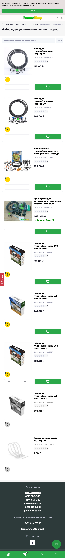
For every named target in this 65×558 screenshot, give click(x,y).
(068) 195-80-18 (32, 492)
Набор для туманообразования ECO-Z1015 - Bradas (46, 246)
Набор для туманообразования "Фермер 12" (43, 51)
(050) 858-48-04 (32, 523)
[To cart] (48, 87)
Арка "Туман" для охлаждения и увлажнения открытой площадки (47, 201)
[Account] (62, 18)
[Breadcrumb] (3, 24)
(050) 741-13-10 (32, 500)
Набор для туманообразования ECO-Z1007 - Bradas (46, 346)
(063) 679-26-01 (32, 507)
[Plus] (25, 87)
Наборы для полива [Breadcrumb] (30, 24)
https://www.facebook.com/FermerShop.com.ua (32, 543)
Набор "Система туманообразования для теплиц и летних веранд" (46, 151)
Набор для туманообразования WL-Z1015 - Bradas (46, 296)
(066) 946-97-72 (32, 503)
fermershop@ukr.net (32, 529)
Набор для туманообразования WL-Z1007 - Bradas (46, 396)
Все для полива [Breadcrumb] (12, 24)
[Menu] (3, 18)
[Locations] (57, 18)
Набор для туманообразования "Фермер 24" (43, 101)
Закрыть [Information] (32, 11)
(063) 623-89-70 (32, 511)
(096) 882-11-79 (32, 496)
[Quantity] (17, 87)
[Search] (8, 18)
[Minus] (9, 87)
